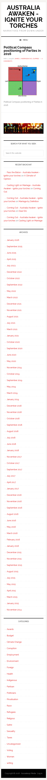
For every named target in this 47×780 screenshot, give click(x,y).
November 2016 (14, 501)
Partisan (10, 686)
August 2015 (12, 571)
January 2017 (13, 488)
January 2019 (13, 399)
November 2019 (14, 367)
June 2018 (11, 444)
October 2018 (13, 418)
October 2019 (13, 374)
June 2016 (11, 520)
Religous (11, 718)
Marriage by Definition (29, 201)
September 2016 (14, 508)
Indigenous (12, 680)
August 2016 (12, 514)
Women (10, 757)
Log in (39, 773)
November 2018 (14, 412)
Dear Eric (23, 211)
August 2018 (12, 431)
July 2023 (11, 265)
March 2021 (12, 329)
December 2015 (14, 552)
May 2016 (11, 527)
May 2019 (11, 387)
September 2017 (14, 469)
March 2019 (12, 393)
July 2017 (11, 476)
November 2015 (14, 559)
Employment (13, 655)
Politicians (11, 693)
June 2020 (11, 355)
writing (10, 763)
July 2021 (11, 323)
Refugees (11, 712)
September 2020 (14, 348)
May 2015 (11, 584)
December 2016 (14, 495)
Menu (25, 40)
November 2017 (14, 457)
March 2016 (12, 533)
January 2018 (13, 450)
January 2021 (13, 336)
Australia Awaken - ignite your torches (23, 16)
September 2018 (14, 425)
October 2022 (13, 278)
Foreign (10, 667)
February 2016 (13, 539)
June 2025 (11, 253)
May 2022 (11, 291)
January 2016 (13, 546)
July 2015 (11, 578)
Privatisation (12, 699)
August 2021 (12, 316)
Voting (10, 750)
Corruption (12, 648)
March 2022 (12, 297)
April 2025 (11, 259)
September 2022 (14, 285)
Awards (10, 629)
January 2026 (13, 240)
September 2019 (14, 380)
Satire (9, 725)
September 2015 (14, 565)
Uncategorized (13, 744)
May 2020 (11, 361)
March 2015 (12, 597)
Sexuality (11, 731)
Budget (10, 635)
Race (9, 706)
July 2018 (11, 437)
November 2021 (14, 310)
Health (10, 674)
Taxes (9, 737)
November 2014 (14, 610)
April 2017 (11, 482)
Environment (13, 661)
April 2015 (11, 590)
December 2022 (14, 272)
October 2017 (13, 463)
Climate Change (14, 642)
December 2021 (14, 304)
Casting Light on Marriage (30, 220)
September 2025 (14, 246)
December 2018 (14, 406)
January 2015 (13, 603)
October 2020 (13, 342)
